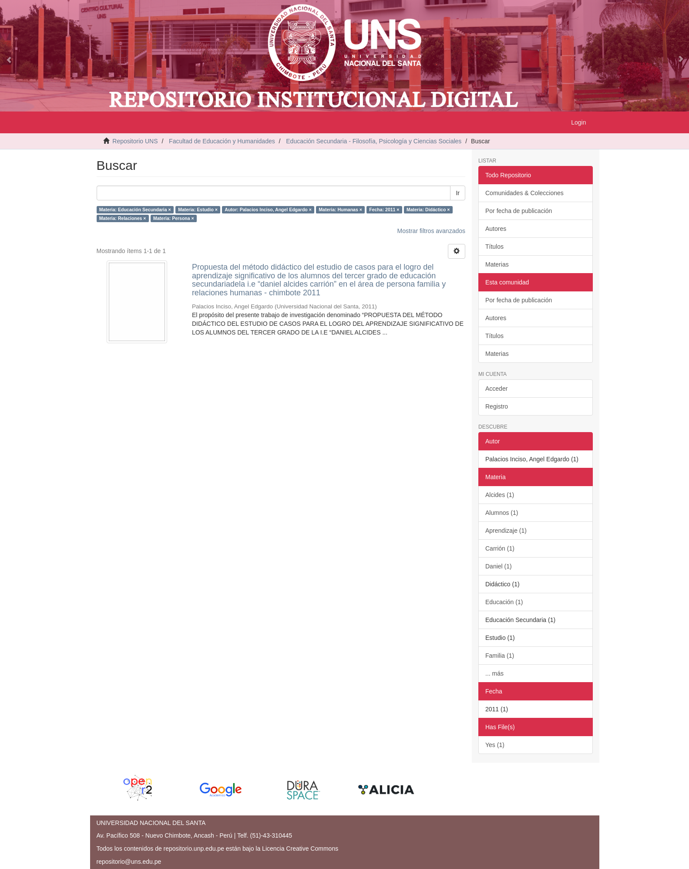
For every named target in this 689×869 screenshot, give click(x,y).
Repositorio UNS (135, 141)
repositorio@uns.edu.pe (129, 861)
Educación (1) (504, 601)
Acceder (496, 388)
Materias (497, 264)
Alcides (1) (499, 494)
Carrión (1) (499, 548)
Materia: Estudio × (198, 209)
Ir (458, 192)
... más (494, 673)
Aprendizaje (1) (506, 530)
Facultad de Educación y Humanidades (222, 141)
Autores (495, 228)
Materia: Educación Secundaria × (135, 209)
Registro (496, 406)
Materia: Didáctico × (428, 209)
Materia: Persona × (173, 218)
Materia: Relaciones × (122, 218)
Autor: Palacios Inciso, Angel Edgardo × (268, 209)
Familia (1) (499, 655)
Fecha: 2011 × (384, 209)
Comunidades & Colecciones (524, 192)
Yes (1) (494, 744)
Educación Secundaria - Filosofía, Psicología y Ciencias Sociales (373, 141)
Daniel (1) (498, 566)
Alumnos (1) (501, 512)
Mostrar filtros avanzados (431, 230)
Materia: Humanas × (340, 209)
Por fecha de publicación (518, 210)
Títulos (494, 246)
